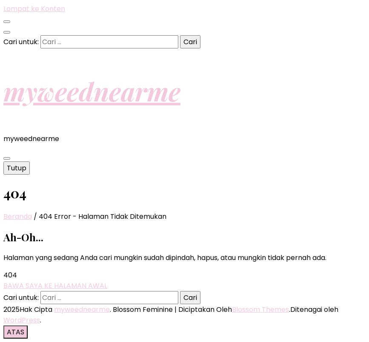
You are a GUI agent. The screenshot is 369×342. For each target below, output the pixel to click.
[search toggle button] (6, 32)
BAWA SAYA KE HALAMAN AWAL (55, 286)
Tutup (16, 168)
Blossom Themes (260, 309)
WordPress (21, 320)
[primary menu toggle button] (6, 158)
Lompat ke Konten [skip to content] (34, 9)
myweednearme (91, 91)
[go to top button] (15, 332)
